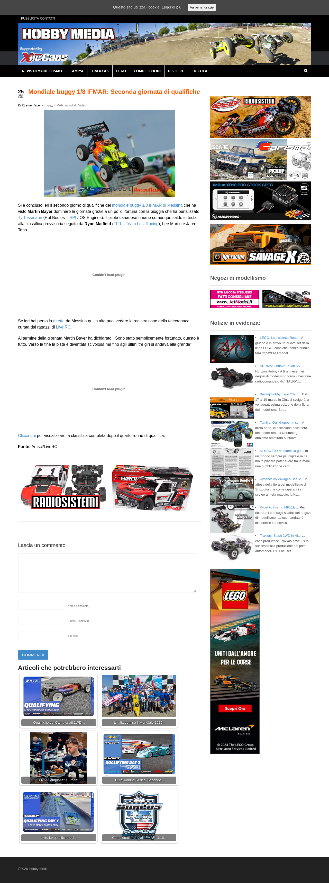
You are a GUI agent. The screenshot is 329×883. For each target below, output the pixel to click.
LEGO (121, 71)
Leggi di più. (172, 7)
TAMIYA (77, 71)
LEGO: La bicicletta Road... (280, 338)
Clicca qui (27, 435)
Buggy (47, 105)
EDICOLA (199, 71)
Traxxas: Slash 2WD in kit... (280, 536)
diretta (59, 321)
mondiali (71, 105)
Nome (78, 605)
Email (78, 620)
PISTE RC (176, 71)
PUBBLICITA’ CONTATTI (38, 18)
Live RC (63, 327)
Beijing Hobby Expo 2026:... (280, 394)
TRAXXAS (100, 71)
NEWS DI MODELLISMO (42, 71)
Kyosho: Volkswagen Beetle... (282, 479)
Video (82, 105)
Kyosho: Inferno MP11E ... (279, 507)
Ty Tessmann (30, 217)
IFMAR (58, 105)
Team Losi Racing (142, 224)
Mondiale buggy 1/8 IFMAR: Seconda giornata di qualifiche (114, 91)
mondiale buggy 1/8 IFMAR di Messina (147, 205)
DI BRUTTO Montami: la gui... (282, 451)
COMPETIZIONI (147, 71)
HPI (72, 217)
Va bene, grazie (202, 7)
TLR (117, 224)
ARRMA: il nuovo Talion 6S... (281, 366)
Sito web (73, 635)
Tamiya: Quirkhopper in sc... (280, 422)
